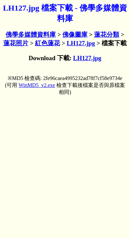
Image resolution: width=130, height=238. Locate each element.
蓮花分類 (106, 34)
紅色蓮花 (47, 43)
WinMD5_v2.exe (36, 85)
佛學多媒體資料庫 (31, 34)
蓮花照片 (15, 43)
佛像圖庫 (74, 34)
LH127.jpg (81, 43)
